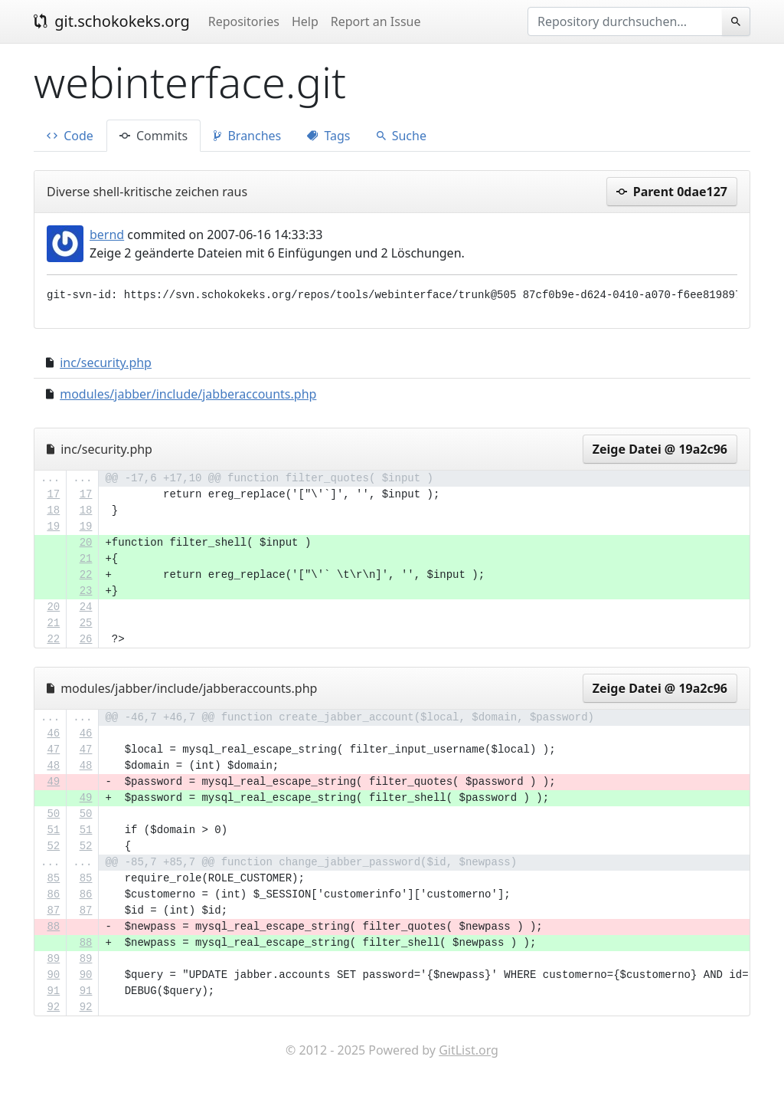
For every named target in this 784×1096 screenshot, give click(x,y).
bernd (107, 234)
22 (86, 575)
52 (53, 846)
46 (53, 733)
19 (53, 526)
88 (53, 926)
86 (53, 894)
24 (86, 607)
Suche (401, 135)
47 (53, 749)
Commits (153, 135)
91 (53, 991)
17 (53, 494)
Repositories (243, 21)
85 (53, 878)
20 (86, 543)
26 (86, 639)
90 (53, 975)
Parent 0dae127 (671, 191)
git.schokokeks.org (112, 21)
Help (305, 21)
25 (86, 623)
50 (53, 814)
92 (53, 1007)
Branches (247, 135)
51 (53, 830)
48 (53, 766)
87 (53, 910)
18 (53, 510)
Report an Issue (376, 21)
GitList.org (468, 1050)
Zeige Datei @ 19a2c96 (660, 449)
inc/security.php (106, 362)
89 (53, 959)
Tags (328, 135)
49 (53, 782)
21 (86, 559)
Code (70, 135)
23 (86, 591)
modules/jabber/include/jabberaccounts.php (188, 394)
